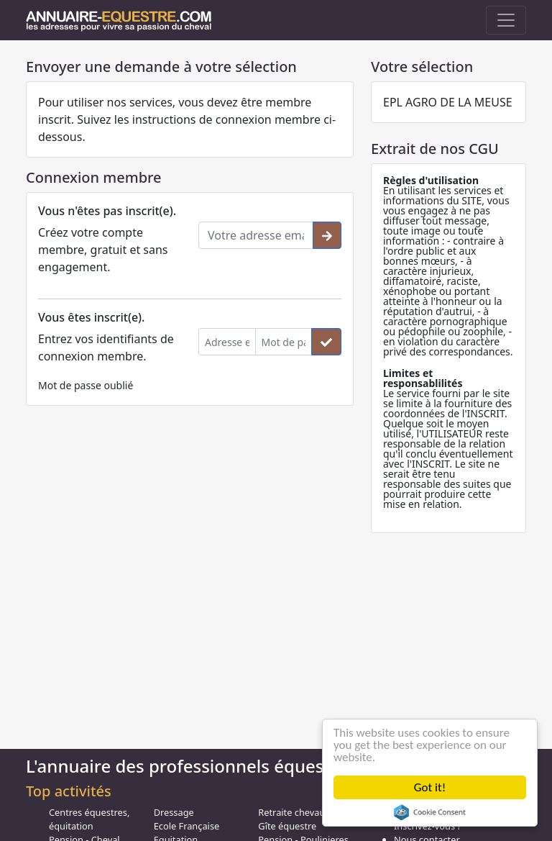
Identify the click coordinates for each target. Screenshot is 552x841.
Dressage (174, 812)
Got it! (430, 787)
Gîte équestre (287, 825)
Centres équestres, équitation (89, 819)
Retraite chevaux (294, 812)
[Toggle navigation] (506, 20)
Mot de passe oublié (85, 385)
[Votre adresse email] (255, 235)
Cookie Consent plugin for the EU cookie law (430, 812)
